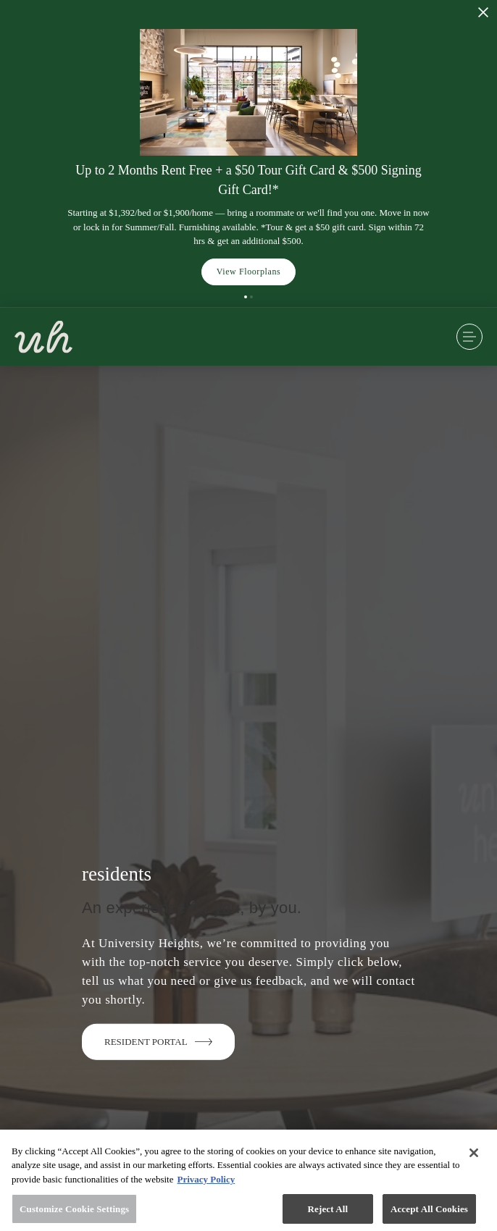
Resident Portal (158, 1041)
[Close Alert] (483, 12)
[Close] (474, 1157)
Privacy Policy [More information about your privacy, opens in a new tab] (206, 1183)
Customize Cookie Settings (74, 1213)
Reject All (328, 1213)
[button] (245, 296)
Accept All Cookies (429, 1213)
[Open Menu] (469, 337)
